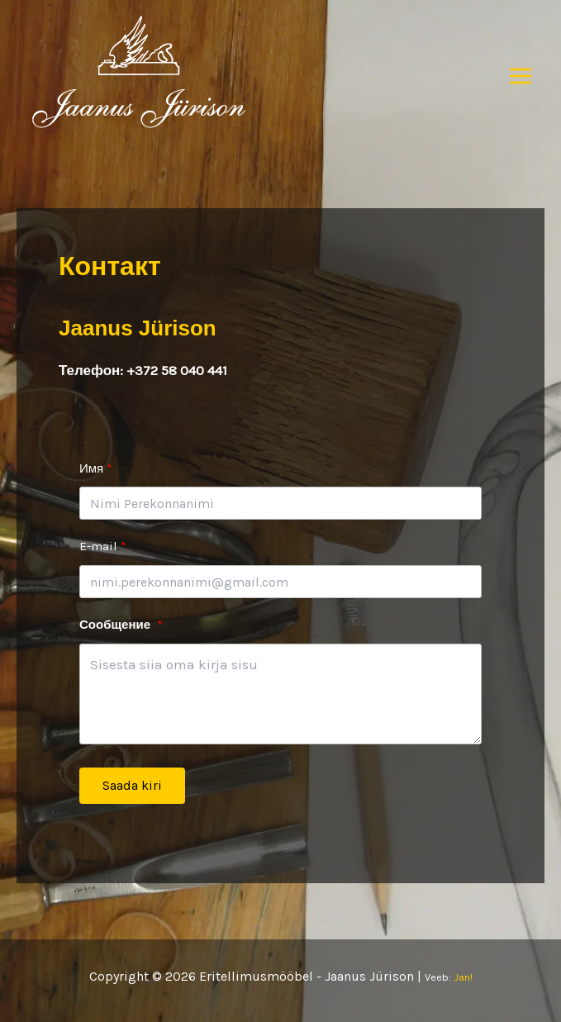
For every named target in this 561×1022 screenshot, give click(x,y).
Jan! (463, 977)
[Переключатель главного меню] (521, 76)
